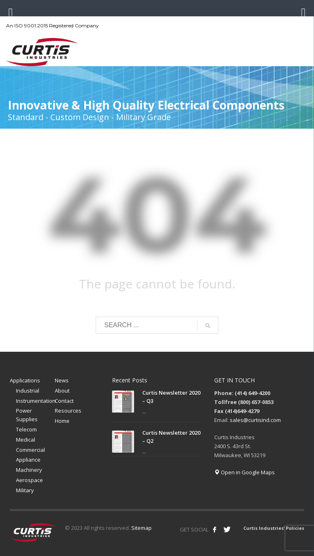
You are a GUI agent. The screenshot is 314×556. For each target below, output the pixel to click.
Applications (25, 380)
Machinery (29, 469)
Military (25, 490)
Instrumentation (35, 400)
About (62, 390)
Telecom (26, 429)
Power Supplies (27, 415)
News (62, 380)
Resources (68, 410)
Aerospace (29, 480)
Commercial (30, 449)
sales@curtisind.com (255, 420)
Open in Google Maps (244, 472)
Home (62, 420)
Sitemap (141, 527)
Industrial (27, 390)
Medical (25, 439)
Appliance (28, 459)
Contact (64, 400)
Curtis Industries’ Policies (273, 528)
